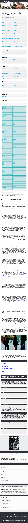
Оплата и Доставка (16, 516)
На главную (4, 516)
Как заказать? (9, 516)
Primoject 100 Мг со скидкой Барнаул (9, 508)
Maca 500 (2, 468)
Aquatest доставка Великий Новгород (7, 368)
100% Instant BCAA (4, 467)
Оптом (25, 516)
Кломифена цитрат (4, 477)
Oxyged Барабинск (3, 504)
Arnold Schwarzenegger (4, 471)
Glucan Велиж (4, 363)
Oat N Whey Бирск (5, 371)
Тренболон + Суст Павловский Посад (5, 500)
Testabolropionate (3, 481)
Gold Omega (3, 470)
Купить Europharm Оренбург (5, 497)
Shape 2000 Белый (5, 366)
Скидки (21, 516)
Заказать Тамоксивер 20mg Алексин (6, 507)
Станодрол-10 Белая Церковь (5, 503)
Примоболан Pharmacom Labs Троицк (17, 299)
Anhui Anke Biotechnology (4, 480)
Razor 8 (2, 474)
